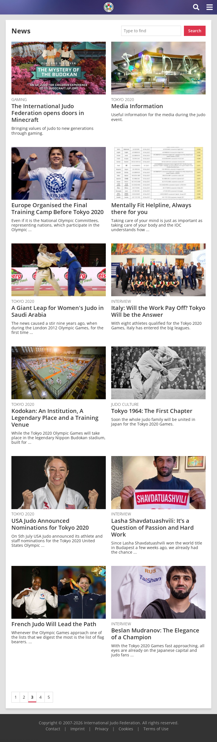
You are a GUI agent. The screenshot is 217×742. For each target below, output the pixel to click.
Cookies (126, 728)
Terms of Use (156, 728)
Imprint (77, 728)
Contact (53, 728)
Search (194, 30)
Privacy (101, 728)
